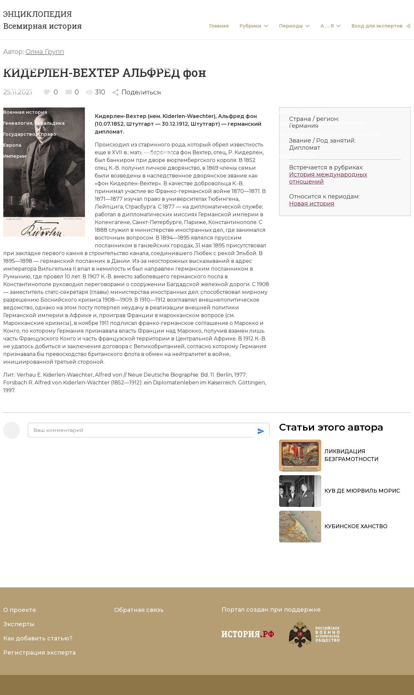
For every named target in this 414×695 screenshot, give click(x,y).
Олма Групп (45, 52)
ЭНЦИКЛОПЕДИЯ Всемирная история (42, 20)
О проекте (19, 610)
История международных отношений (328, 178)
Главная (219, 26)
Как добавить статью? (37, 638)
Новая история (311, 203)
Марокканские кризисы (36, 323)
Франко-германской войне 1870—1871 (207, 191)
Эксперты (19, 624)
